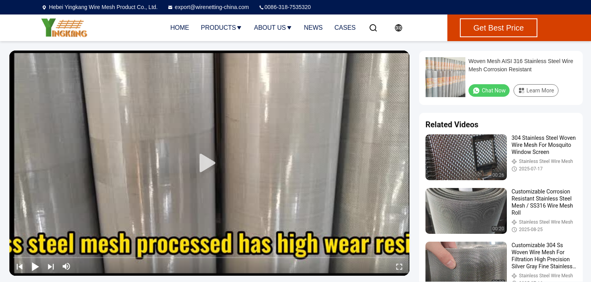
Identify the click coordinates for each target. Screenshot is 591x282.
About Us (273, 27)
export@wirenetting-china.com (208, 7)
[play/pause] (35, 266)
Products (221, 27)
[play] (209, 163)
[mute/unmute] (66, 266)
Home (179, 27)
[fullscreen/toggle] (399, 266)
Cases (345, 27)
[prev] (19, 266)
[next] (51, 266)
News (313, 27)
